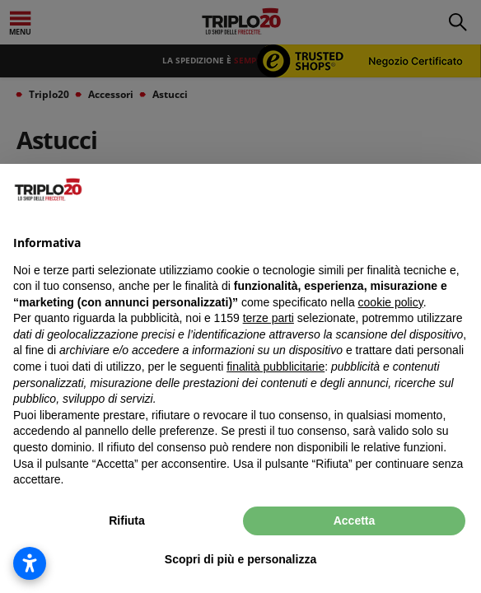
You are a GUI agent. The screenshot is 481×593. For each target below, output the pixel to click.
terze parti (268, 318)
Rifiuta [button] (127, 520)
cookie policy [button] (390, 302)
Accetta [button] (355, 520)
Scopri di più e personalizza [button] (240, 559)
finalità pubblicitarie (275, 366)
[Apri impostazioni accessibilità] (29, 563)
